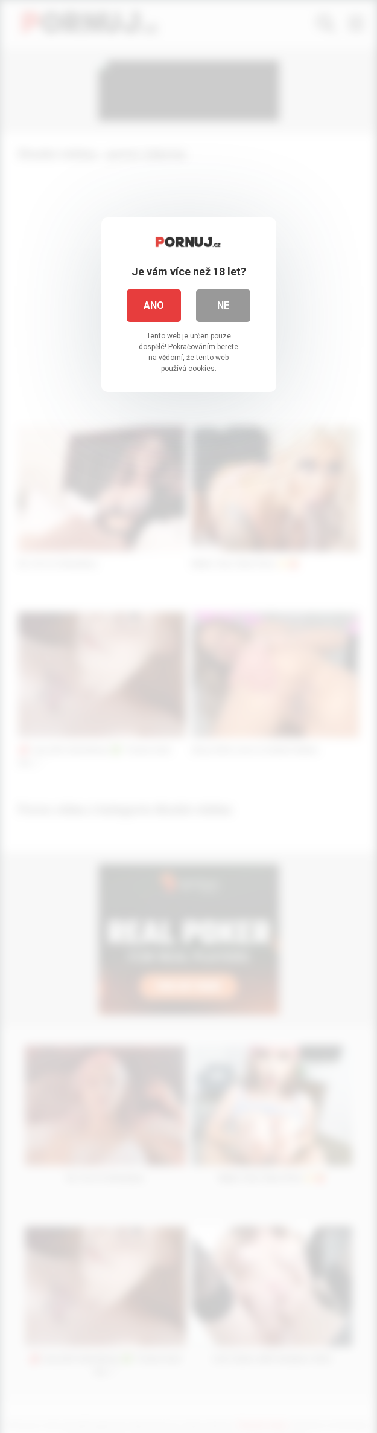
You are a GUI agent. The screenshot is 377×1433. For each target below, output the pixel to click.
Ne (223, 305)
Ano (154, 305)
